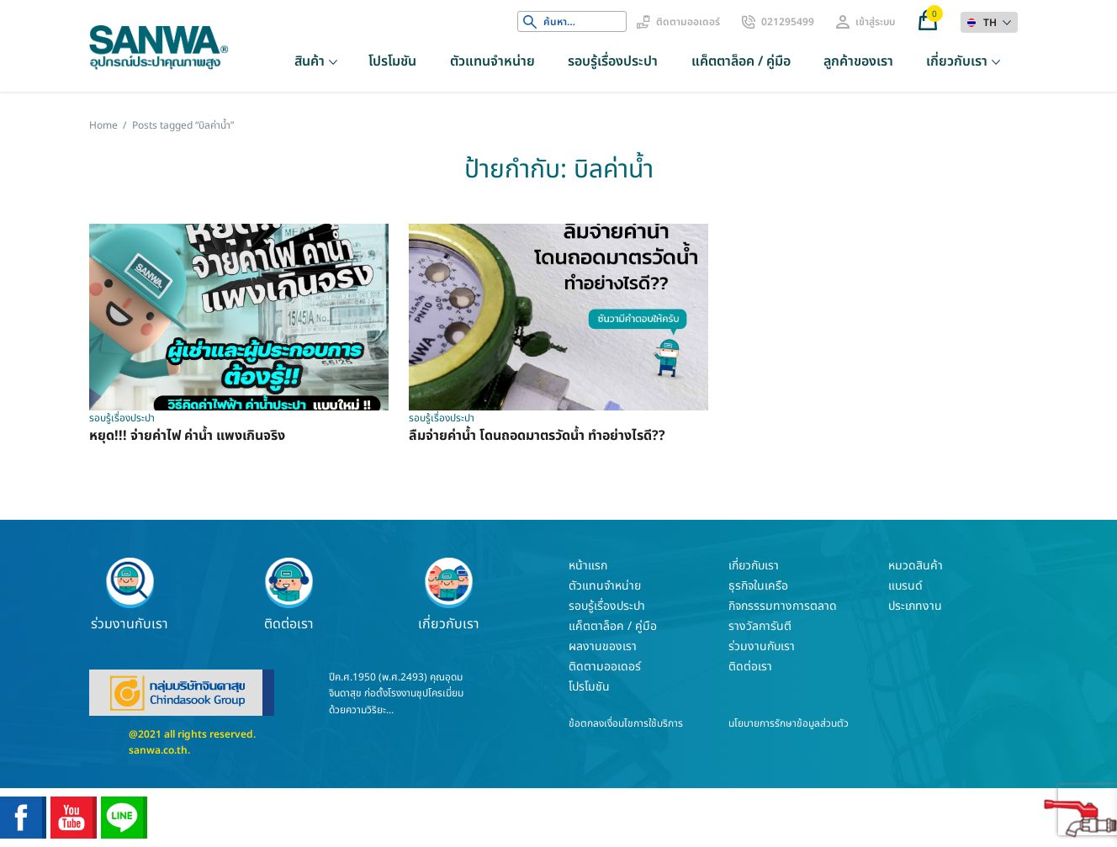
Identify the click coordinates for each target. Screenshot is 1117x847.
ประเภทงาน (915, 606)
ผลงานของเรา (603, 646)
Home (103, 125)
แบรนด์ (905, 586)
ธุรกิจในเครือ (758, 586)
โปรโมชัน (392, 61)
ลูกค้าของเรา (858, 61)
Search (529, 21)
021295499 (787, 21)
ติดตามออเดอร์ (688, 21)
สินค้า (309, 61)
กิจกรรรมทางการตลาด (782, 606)
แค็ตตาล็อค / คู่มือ (741, 61)
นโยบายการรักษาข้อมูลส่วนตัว (788, 723)
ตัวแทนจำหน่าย (492, 61)
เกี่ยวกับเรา (956, 61)
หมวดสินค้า (915, 565)
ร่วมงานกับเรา (129, 595)
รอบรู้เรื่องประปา (613, 61)
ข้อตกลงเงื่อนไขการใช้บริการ (626, 723)
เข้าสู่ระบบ (875, 21)
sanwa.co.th (158, 750)
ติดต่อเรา (289, 595)
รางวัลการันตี (759, 626)
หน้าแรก (588, 565)
